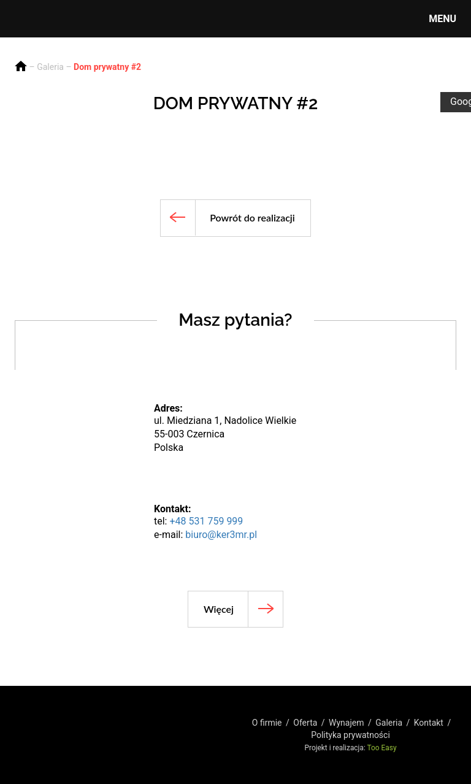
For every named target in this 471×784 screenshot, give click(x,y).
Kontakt (428, 723)
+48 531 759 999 (206, 521)
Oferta (305, 723)
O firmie (267, 723)
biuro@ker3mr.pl (221, 534)
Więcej (219, 609)
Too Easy (382, 748)
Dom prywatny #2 (107, 67)
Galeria (50, 67)
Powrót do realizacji (252, 217)
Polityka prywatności (350, 735)
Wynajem (346, 723)
